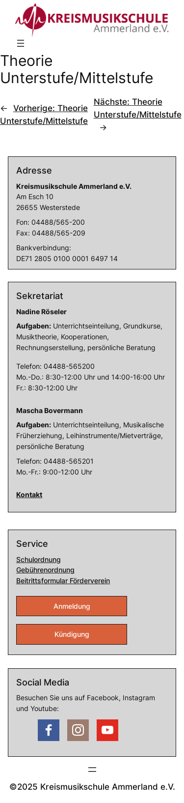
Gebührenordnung (45, 569)
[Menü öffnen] (20, 43)
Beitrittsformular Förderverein (63, 580)
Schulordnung (38, 559)
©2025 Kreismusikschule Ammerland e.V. (92, 787)
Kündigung (71, 634)
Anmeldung (71, 606)
